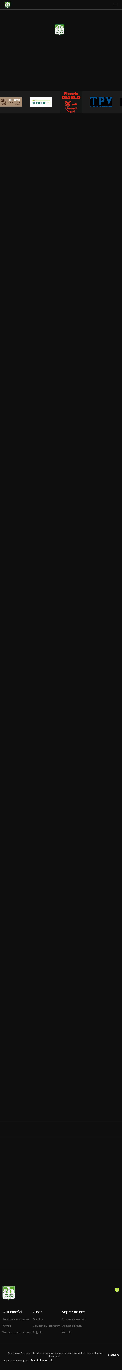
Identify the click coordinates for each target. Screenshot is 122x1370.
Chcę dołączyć (49, 79)
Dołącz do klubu (72, 1325)
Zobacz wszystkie (103, 1059)
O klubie (77, 79)
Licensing (114, 1354)
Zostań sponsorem (74, 1319)
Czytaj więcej (24, 1019)
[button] (115, 5)
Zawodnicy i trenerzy (46, 1325)
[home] (5, 5)
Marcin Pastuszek (41, 1360)
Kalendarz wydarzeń (15, 1319)
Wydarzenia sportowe (16, 1332)
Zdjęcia (37, 1332)
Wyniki (6, 1325)
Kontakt (67, 1332)
